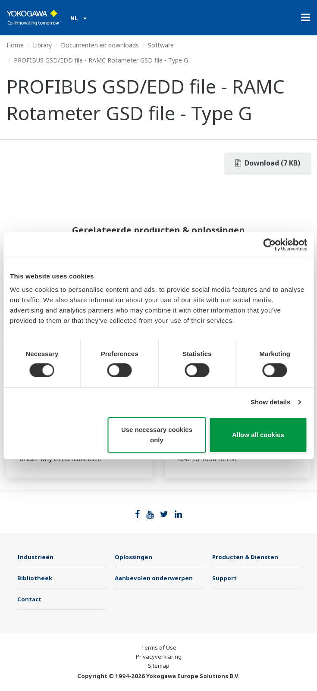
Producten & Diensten (245, 557)
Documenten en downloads (100, 45)
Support (224, 578)
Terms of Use (158, 647)
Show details (271, 402)
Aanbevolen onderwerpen (154, 578)
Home (15, 45)
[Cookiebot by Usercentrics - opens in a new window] (269, 244)
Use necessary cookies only (156, 435)
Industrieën (35, 557)
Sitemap (158, 665)
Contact (29, 599)
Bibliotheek (34, 578)
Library (42, 45)
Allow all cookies (258, 434)
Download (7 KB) (267, 163)
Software (161, 45)
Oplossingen (133, 557)
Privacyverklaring (159, 656)
